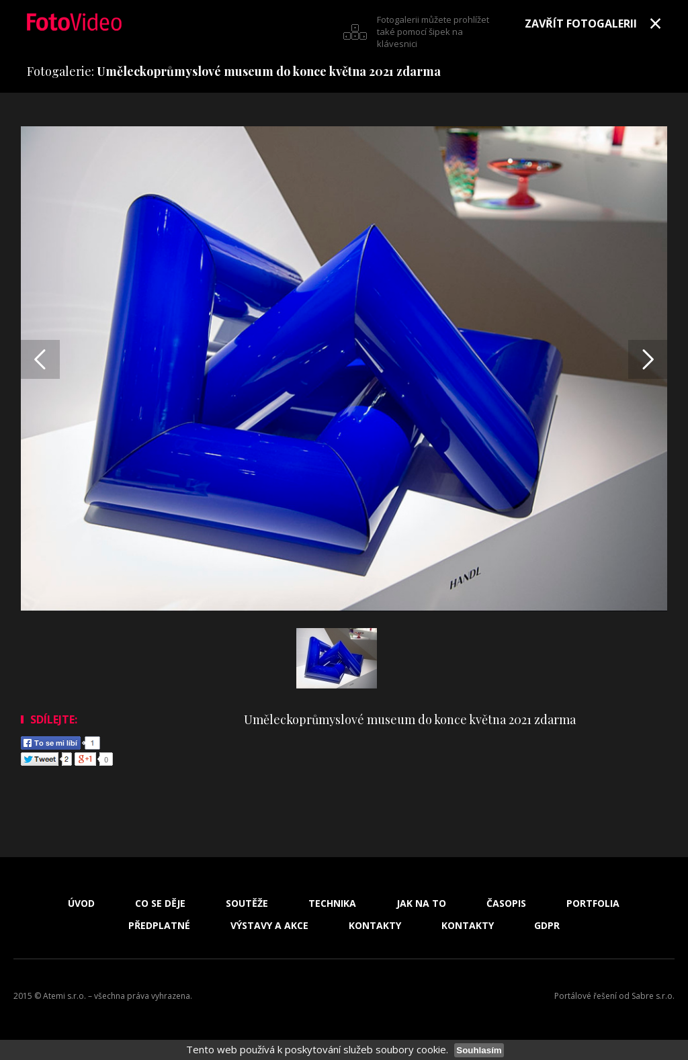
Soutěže (247, 903)
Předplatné (159, 926)
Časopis (506, 903)
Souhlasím (478, 1050)
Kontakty (375, 926)
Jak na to (421, 903)
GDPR (547, 926)
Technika (332, 903)
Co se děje (160, 903)
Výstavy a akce (269, 926)
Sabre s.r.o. (653, 996)
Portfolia (592, 903)
